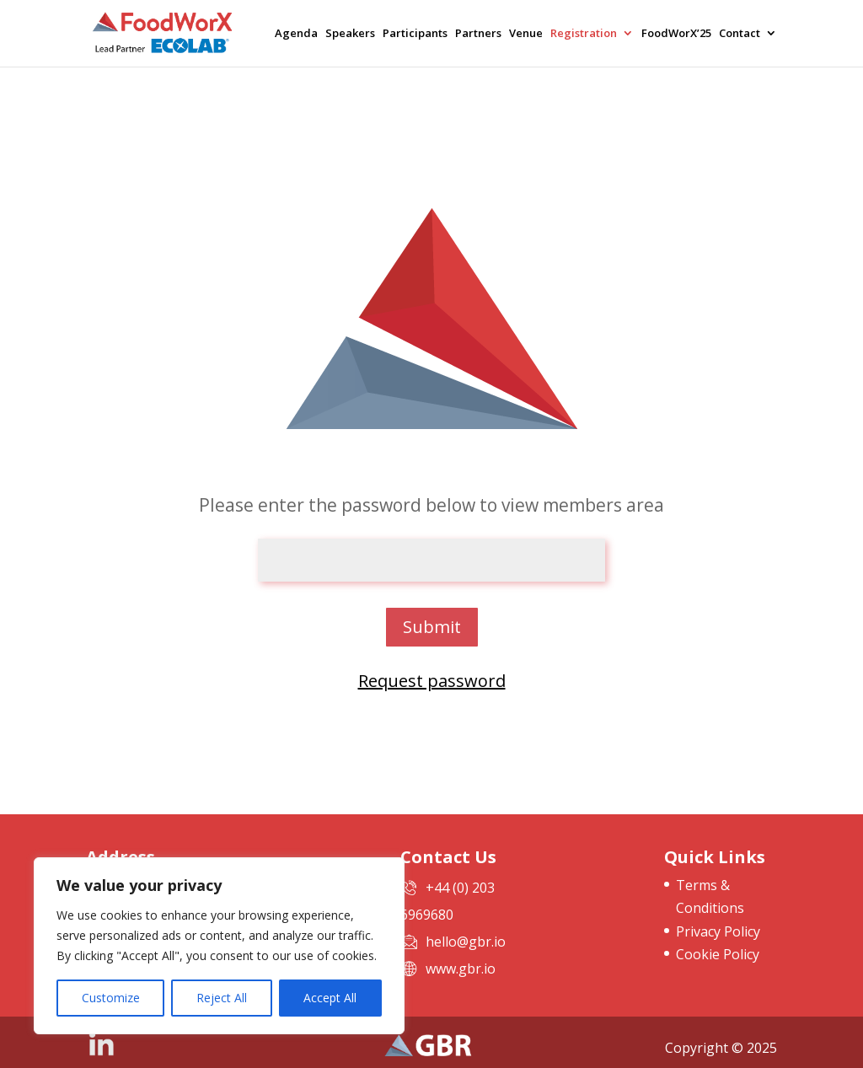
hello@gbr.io (466, 941)
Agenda (296, 34)
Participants (415, 34)
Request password (432, 680)
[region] (219, 945)
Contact (739, 34)
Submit (432, 626)
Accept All (329, 998)
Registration (583, 34)
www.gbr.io (461, 968)
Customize (111, 998)
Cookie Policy (717, 954)
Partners (478, 34)
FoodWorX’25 (676, 34)
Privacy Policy (718, 931)
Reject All (221, 998)
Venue (526, 34)
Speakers (350, 34)
